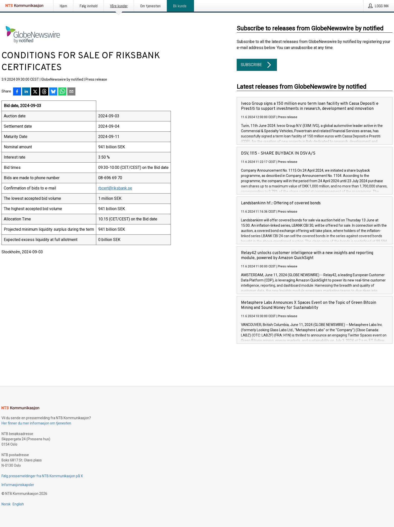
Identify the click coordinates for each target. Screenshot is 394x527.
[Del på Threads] (44, 92)
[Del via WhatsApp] (62, 92)
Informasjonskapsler (18, 485)
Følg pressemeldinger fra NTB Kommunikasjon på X (42, 476)
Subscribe (257, 65)
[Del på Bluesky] (53, 92)
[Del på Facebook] (17, 92)
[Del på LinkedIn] (26, 92)
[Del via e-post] (71, 92)
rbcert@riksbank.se (115, 188)
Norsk (6, 504)
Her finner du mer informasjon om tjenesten (36, 423)
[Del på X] (35, 92)
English (18, 504)
